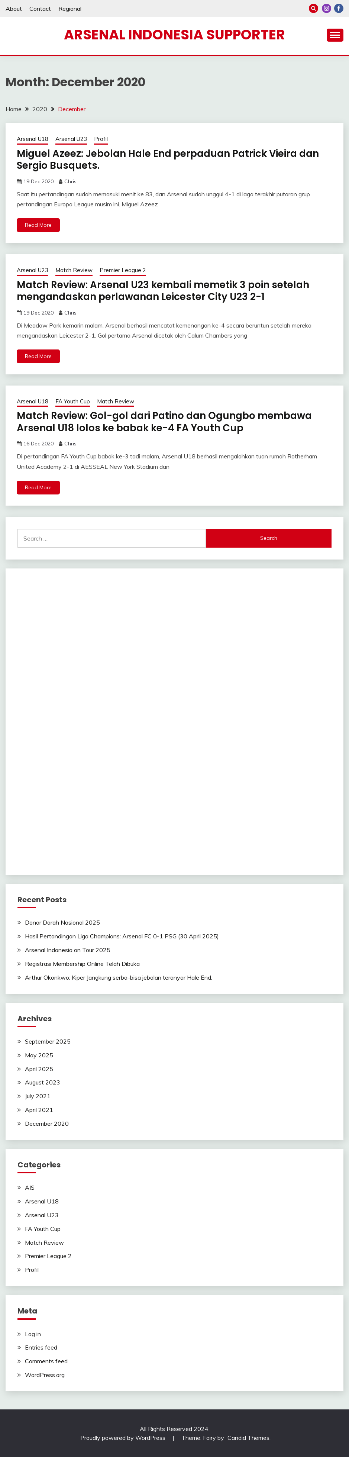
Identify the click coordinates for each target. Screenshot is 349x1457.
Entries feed (41, 1347)
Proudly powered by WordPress (123, 1437)
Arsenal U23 (71, 138)
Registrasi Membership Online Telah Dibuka (82, 963)
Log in (33, 1334)
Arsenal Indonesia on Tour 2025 (67, 950)
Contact (40, 8)
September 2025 (48, 1041)
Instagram (326, 8)
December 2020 (47, 1123)
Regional (69, 8)
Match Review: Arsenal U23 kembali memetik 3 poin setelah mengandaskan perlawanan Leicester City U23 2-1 (163, 291)
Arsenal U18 (32, 138)
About (14, 8)
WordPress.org (45, 1375)
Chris (70, 181)
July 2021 (38, 1096)
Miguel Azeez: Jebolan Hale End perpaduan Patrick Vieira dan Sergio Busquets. (168, 160)
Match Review (74, 270)
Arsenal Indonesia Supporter (174, 34)
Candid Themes (248, 1437)
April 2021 (39, 1109)
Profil (101, 138)
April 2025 (39, 1069)
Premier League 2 (123, 270)
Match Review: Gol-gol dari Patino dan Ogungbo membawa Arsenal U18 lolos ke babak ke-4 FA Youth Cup (164, 422)
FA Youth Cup (72, 401)
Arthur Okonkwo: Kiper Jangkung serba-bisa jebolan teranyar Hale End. (118, 977)
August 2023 (42, 1082)
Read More (38, 225)
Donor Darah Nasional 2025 (62, 922)
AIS (30, 1187)
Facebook (338, 8)
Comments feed (46, 1361)
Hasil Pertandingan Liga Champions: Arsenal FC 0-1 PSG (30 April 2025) (122, 936)
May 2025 (39, 1055)
